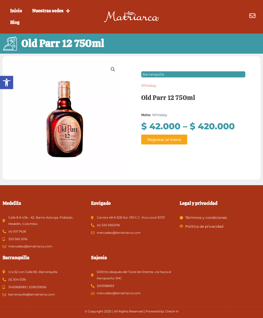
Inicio (16, 11)
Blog (14, 22)
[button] (6, 82)
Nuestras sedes (51, 11)
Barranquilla (153, 77)
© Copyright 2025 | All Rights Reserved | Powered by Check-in (132, 311)
